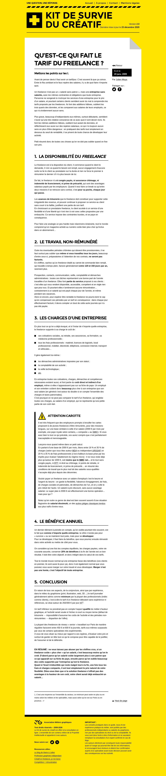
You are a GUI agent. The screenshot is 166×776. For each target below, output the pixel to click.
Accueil (89, 3)
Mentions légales (130, 3)
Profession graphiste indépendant (47, 756)
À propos (101, 3)
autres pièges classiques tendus (90, 503)
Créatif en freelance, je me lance (47, 759)
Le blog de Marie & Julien (44, 752)
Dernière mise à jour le (119, 27)
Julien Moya (121, 79)
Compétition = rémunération (45, 762)
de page (121, 701)
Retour (119, 65)
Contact (113, 3)
